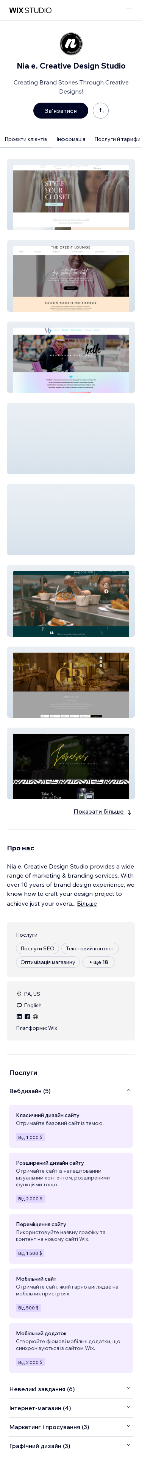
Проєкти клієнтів (26, 139)
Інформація (70, 139)
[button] (71, 194)
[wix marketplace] (30, 10)
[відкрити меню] (129, 10)
